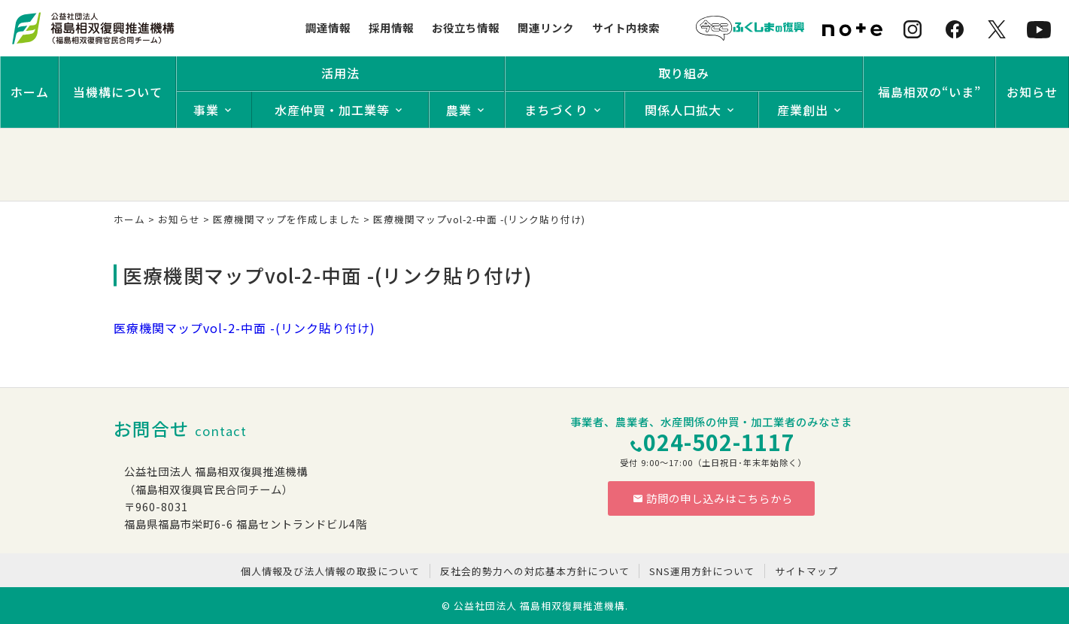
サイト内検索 (626, 27)
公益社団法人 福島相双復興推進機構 (539, 605)
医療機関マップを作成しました (286, 219)
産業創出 (802, 110)
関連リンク (546, 27)
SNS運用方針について (702, 571)
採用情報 (391, 27)
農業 (459, 110)
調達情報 (328, 27)
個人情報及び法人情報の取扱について (330, 571)
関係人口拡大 (683, 110)
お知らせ (1032, 92)
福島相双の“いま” (929, 92)
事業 (206, 110)
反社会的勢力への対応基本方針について (535, 571)
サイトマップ (806, 571)
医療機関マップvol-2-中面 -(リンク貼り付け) (244, 328)
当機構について (117, 92)
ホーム (30, 92)
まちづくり (556, 110)
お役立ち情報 (466, 27)
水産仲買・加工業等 (332, 110)
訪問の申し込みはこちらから (713, 498)
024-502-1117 (719, 441)
